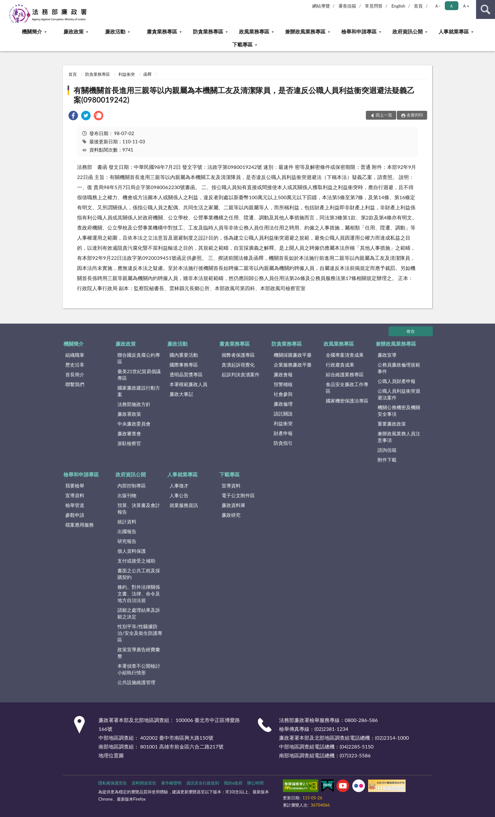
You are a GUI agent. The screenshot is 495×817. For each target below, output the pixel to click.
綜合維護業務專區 (345, 374)
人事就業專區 (453, 31)
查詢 (485, 9)
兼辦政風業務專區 (305, 31)
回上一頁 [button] (384, 114)
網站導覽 (321, 6)
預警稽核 (283, 384)
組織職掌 (74, 355)
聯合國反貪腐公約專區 (138, 358)
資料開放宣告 (144, 782)
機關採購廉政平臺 (293, 355)
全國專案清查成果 (345, 355)
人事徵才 (179, 485)
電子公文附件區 (238, 495)
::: (5, 4)
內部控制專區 (131, 485)
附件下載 (387, 459)
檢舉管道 (74, 505)
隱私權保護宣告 (112, 782)
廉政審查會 (129, 433)
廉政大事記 (181, 394)
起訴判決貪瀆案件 (240, 374)
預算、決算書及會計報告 (138, 508)
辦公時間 (255, 782)
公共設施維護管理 (136, 682)
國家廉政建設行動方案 (138, 391)
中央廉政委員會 (134, 423)
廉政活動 (115, 31)
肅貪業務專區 (162, 31)
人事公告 (179, 495)
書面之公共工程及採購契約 (138, 574)
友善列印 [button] (415, 114)
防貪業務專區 (208, 31)
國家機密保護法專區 (347, 400)
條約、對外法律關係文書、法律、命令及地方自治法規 (138, 593)
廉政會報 (283, 374)
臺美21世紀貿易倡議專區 (139, 374)
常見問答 (374, 6)
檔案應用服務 (79, 525)
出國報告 (126, 531)
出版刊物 (126, 495)
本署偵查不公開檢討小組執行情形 (138, 669)
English (398, 6)
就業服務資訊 (184, 505)
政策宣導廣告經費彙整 (138, 653)
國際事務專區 (184, 364)
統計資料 (126, 521)
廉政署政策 (129, 414)
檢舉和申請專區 (359, 31)
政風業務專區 (254, 31)
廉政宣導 (387, 355)
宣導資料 (74, 495)
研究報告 (126, 541)
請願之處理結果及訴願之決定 (138, 613)
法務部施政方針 (134, 404)
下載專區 (242, 44)
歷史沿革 (74, 364)
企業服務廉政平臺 (293, 364)
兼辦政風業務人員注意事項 (399, 437)
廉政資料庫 (233, 505)
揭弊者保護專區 (238, 355)
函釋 (147, 74)
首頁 (418, 6)
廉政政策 (73, 31)
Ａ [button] (451, 6)
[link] (73, 116)
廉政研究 (231, 515)
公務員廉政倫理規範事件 (399, 368)
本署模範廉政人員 (188, 384)
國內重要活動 (184, 355)
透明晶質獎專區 (186, 374)
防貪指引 (283, 443)
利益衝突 (126, 74)
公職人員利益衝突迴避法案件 (399, 394)
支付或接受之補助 (136, 561)
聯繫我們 (74, 384)
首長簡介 (74, 374)
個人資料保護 (131, 551)
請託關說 (283, 413)
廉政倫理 (283, 404)
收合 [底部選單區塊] (411, 331)
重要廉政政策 (392, 423)
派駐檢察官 (129, 443)
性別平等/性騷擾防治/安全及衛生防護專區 (139, 632)
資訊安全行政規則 (202, 782)
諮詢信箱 (387, 450)
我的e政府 (233, 782)
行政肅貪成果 (340, 364)
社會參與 (283, 394)
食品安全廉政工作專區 (347, 387)
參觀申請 (74, 515)
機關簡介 (32, 31)
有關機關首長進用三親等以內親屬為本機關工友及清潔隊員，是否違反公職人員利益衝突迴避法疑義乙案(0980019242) (244, 95)
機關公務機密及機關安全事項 (399, 410)
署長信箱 (347, 6)
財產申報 (283, 433)
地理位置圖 (111, 755)
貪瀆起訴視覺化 (238, 364)
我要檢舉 (74, 485)
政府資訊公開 (407, 31)
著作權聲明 (171, 782)
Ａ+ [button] (465, 6)
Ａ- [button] (437, 6)
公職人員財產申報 (396, 381)
